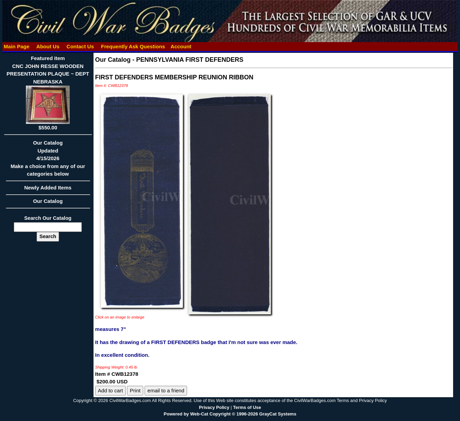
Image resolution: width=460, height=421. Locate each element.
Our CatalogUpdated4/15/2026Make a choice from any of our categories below (48, 160)
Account (180, 46)
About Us (48, 46)
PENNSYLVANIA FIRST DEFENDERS (190, 59)
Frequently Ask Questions (133, 46)
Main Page (16, 46)
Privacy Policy (214, 407)
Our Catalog (48, 201)
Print (135, 390)
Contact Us (80, 46)
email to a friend (165, 390)
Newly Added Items (48, 190)
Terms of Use (247, 407)
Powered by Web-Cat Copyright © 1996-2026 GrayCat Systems (230, 414)
